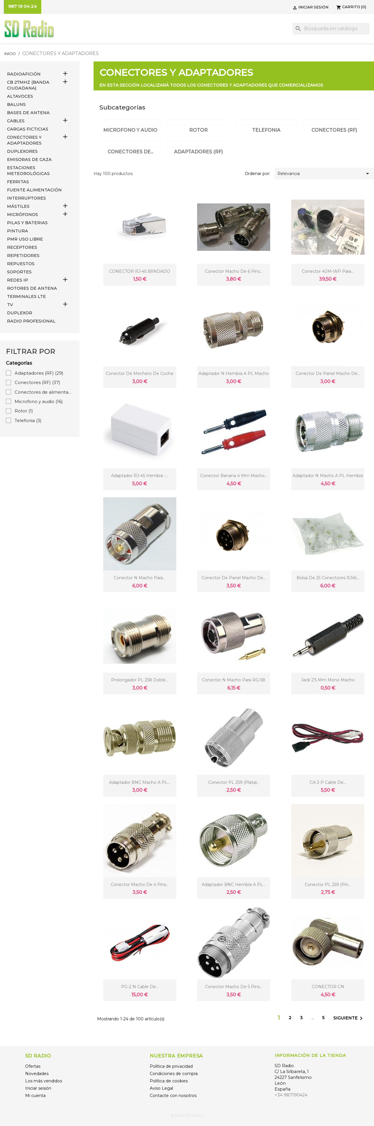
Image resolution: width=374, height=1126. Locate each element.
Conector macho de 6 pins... (234, 271)
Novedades (37, 1073)
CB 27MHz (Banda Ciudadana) (28, 85)
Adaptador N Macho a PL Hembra (328, 475)
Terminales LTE (26, 296)
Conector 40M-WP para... (328, 271)
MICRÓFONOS (22, 214)
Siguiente (349, 1018)
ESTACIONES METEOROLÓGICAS (28, 170)
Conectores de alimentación (44, 392)
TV (10, 304)
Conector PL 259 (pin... (328, 884)
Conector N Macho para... (140, 577)
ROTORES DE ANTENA (32, 288)
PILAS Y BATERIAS (27, 222)
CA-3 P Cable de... (328, 782)
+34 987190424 (291, 1095)
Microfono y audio (39, 401)
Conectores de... (130, 152)
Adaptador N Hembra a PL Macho (234, 373)
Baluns (16, 104)
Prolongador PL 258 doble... (139, 680)
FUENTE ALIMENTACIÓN (34, 190)
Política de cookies (169, 1081)
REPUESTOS (21, 263)
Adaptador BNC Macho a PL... (139, 782)
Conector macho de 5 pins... (233, 986)
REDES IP (17, 280)
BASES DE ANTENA (28, 112)
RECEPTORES (22, 247)
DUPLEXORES (22, 151)
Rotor (24, 411)
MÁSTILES (18, 206)
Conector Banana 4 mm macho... (233, 475)
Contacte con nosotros (173, 1095)
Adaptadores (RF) (39, 373)
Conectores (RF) (37, 382)
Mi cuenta (35, 1095)
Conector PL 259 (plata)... (233, 782)
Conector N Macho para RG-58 (233, 680)
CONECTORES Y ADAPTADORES (24, 140)
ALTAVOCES (20, 96)
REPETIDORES (23, 255)
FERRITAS (18, 181)
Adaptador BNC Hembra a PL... (234, 884)
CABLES (16, 121)
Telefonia (28, 420)
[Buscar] (331, 29)
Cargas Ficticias (27, 129)
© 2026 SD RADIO (187, 1115)
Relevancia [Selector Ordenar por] (324, 173)
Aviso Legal (161, 1088)
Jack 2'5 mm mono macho (328, 680)
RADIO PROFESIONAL (31, 321)
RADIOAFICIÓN (24, 74)
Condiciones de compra (174, 1073)
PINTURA (17, 231)
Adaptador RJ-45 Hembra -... (139, 475)
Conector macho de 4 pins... (140, 884)
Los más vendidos (43, 1081)
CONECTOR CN (328, 986)
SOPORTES (19, 272)
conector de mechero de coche (139, 373)
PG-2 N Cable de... (139, 986)
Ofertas (32, 1066)
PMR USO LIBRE (25, 239)
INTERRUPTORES (26, 198)
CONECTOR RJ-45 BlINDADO (139, 271)
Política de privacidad (171, 1066)
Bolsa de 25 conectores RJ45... (328, 577)
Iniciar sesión (38, 1088)
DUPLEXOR (19, 313)
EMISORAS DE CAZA (29, 159)
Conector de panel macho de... (328, 373)
